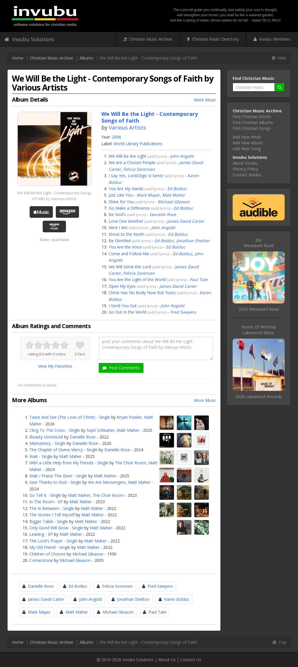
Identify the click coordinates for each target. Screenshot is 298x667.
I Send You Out (123, 305)
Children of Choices (47, 554)
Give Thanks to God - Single (55, 482)
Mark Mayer (148, 195)
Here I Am (118, 227)
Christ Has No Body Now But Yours (142, 292)
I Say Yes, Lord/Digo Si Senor (136, 175)
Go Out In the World (127, 312)
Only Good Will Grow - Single (56, 528)
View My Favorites (55, 366)
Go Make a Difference (129, 208)
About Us (167, 659)
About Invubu (245, 163)
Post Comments (121, 368)
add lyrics (157, 156)
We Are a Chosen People (132, 162)
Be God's (117, 214)
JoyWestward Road (259, 242)
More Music (205, 100)
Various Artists (127, 127)
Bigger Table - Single (48, 521)
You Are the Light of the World (137, 279)
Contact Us (190, 659)
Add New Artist (247, 137)
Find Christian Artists (252, 116)
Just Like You (121, 195)
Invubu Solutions (29, 39)
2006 (116, 137)
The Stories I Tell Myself (52, 514)
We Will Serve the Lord (130, 266)
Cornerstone (41, 560)
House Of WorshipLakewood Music (258, 329)
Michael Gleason (174, 201)
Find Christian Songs (252, 128)
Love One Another (126, 221)
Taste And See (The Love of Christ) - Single (69, 417)
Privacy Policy (245, 169)
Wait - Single (41, 456)
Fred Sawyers (183, 312)
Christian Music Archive (147, 39)
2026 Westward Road (258, 309)
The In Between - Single (51, 508)
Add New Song (247, 148)
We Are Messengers (107, 482)
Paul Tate (199, 279)
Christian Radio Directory (213, 39)
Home (18, 58)
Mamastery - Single (47, 443)
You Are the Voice (125, 247)
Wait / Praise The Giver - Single (58, 476)
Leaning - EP (41, 534)
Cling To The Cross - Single (54, 430)
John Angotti (182, 156)
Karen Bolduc (176, 599)
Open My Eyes (122, 286)
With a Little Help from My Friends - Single (68, 462)
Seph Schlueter (100, 430)
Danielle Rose (163, 214)
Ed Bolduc (177, 188)
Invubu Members (272, 39)
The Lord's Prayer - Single (53, 541)
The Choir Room (130, 462)
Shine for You (121, 201)
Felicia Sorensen (139, 169)
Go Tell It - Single (45, 495)
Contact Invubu (247, 174)
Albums (87, 58)
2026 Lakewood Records (258, 396)
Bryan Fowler (129, 417)
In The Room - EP (46, 501)
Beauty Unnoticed (46, 437)
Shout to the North (126, 234)
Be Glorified (120, 240)
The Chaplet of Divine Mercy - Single (63, 449)
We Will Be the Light (127, 156)
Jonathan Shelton (193, 240)
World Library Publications (138, 143)
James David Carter (185, 221)
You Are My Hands (126, 188)
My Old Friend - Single (49, 547)
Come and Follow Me (129, 253)
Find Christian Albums (253, 122)
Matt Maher (173, 195)
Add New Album (248, 142)
